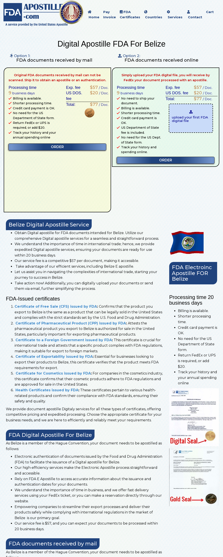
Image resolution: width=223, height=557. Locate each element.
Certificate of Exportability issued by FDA (54, 356)
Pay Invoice (109, 14)
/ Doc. (98, 87)
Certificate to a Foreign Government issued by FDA (63, 340)
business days (21, 93)
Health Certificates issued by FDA (46, 390)
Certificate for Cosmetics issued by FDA (53, 373)
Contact (194, 14)
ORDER (57, 147)
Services (174, 14)
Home (93, 14)
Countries (153, 14)
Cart (210, 12)
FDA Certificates (130, 14)
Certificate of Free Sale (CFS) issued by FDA (56, 306)
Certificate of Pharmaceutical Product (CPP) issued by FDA (70, 323)
